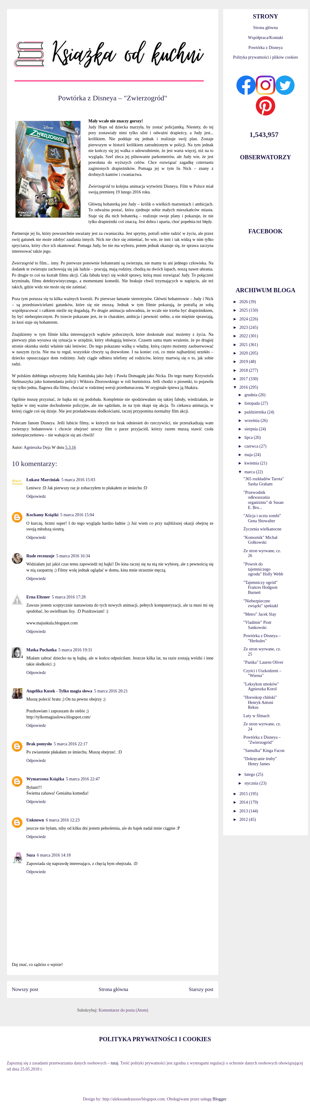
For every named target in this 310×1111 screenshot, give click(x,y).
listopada (252, 403)
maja (249, 454)
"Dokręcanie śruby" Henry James (260, 761)
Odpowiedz (36, 496)
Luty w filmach (256, 716)
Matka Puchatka (41, 650)
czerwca (251, 446)
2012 (244, 819)
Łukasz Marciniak (43, 480)
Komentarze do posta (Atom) (123, 1010)
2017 (244, 379)
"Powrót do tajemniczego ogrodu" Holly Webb (263, 569)
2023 (244, 327)
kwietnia (252, 463)
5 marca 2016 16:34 (73, 556)
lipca (249, 437)
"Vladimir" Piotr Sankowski (257, 625)
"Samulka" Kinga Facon (264, 750)
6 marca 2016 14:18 (54, 855)
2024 (244, 319)
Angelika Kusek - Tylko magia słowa (59, 691)
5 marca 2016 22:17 (70, 744)
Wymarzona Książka (45, 779)
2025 (244, 310)
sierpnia (251, 429)
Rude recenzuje (40, 556)
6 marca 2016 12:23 (63, 820)
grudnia (251, 395)
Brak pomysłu (39, 744)
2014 (244, 802)
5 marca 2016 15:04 (77, 515)
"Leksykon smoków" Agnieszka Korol (261, 687)
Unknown (35, 820)
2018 (244, 370)
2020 (244, 353)
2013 (244, 811)
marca (250, 472)
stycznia (251, 783)
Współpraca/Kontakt (265, 37)
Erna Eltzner (38, 597)
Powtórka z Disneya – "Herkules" (262, 638)
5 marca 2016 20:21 (111, 691)
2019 (244, 361)
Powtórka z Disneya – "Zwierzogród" (262, 740)
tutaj (114, 1063)
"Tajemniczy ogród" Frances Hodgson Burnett (260, 587)
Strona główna (113, 989)
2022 (244, 336)
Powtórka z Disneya (266, 47)
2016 (244, 387)
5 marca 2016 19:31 (75, 650)
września (252, 420)
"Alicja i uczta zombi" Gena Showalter (262, 518)
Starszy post (201, 989)
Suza (30, 855)
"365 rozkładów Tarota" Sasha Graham (263, 481)
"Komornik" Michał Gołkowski (260, 540)
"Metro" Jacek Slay (259, 614)
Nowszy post (25, 989)
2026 (244, 302)
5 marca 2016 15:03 (78, 480)
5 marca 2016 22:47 (83, 779)
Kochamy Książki (42, 515)
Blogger (219, 1099)
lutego (250, 774)
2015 (244, 794)
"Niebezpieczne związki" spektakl (260, 603)
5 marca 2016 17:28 (69, 597)
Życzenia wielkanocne (262, 529)
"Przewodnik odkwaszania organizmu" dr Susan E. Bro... (263, 500)
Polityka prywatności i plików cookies (265, 57)
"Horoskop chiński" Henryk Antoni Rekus (260, 702)
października (255, 412)
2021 (244, 344)
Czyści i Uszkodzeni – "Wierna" (262, 673)
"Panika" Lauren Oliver (263, 662)
